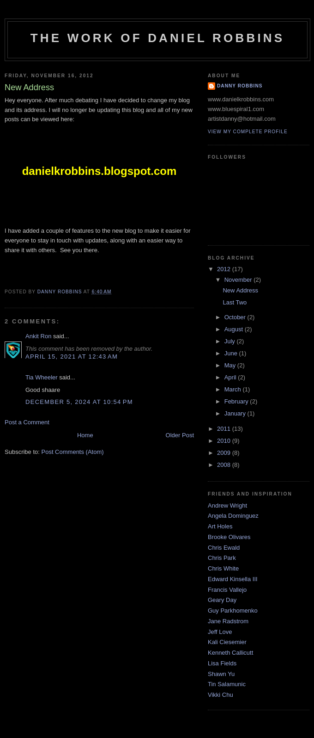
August (234, 329)
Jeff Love (220, 631)
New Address (240, 290)
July (230, 341)
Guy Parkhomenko (233, 610)
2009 (224, 452)
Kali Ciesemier (227, 642)
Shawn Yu (221, 673)
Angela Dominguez (233, 515)
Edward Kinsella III (233, 579)
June (231, 353)
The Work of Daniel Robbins (157, 38)
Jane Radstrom (228, 621)
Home (85, 435)
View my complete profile (248, 131)
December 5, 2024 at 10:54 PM (79, 401)
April (231, 377)
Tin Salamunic (227, 684)
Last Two (235, 302)
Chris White (223, 568)
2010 (224, 440)
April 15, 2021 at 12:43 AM (71, 356)
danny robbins (240, 85)
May (230, 365)
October (236, 317)
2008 (224, 464)
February (237, 401)
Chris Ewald (224, 547)
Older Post (180, 435)
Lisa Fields (222, 663)
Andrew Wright (227, 505)
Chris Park (222, 557)
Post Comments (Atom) (73, 451)
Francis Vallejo (227, 589)
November (239, 279)
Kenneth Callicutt (230, 652)
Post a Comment (27, 422)
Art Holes (220, 526)
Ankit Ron (38, 336)
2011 (224, 428)
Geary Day (222, 599)
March (233, 389)
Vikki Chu (220, 694)
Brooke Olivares (229, 536)
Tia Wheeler (41, 377)
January (236, 413)
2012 (224, 269)
